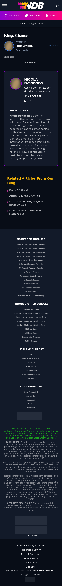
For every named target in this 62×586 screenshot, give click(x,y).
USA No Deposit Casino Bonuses (31, 244)
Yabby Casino (31, 341)
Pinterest (31, 408)
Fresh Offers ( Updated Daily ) (31, 295)
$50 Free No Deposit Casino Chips (31, 325)
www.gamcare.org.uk (31, 374)
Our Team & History (31, 358)
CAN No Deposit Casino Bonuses (31, 252)
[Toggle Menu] (4, 5)
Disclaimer (31, 567)
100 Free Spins (31, 333)
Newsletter (31, 396)
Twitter (31, 404)
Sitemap (31, 378)
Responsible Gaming (31, 550)
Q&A (31, 355)
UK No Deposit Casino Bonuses (31, 260)
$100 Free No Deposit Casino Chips (31, 317)
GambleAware (31, 370)
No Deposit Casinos (31, 272)
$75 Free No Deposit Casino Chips (31, 321)
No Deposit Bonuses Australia (31, 264)
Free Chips (35, 15)
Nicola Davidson (24, 46)
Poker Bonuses (31, 292)
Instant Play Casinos (31, 337)
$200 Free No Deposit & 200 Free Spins (31, 313)
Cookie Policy (31, 563)
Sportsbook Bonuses (31, 288)
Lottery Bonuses (31, 284)
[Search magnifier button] (57, 6)
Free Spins (15, 15)
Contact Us (31, 366)
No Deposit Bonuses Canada (31, 268)
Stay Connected (31, 392)
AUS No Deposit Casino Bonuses (31, 248)
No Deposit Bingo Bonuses (31, 276)
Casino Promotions (31, 309)
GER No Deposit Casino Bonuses (31, 256)
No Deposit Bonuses (31, 280)
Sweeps (53, 15)
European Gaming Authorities (31, 546)
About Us (31, 362)
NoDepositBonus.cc (13, 431)
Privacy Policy (31, 558)
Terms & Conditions (31, 554)
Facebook (31, 400)
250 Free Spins (31, 329)
